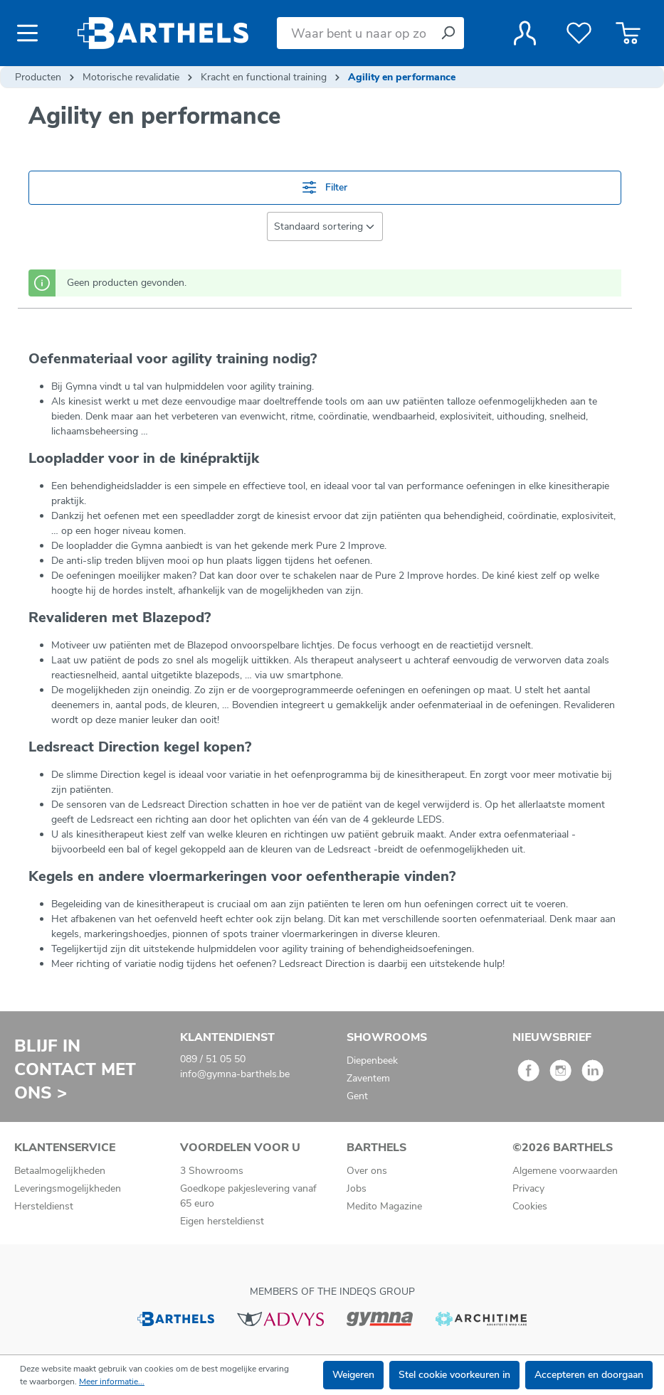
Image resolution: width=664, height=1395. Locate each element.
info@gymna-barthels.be (235, 1074)
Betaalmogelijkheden (59, 1170)
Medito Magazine (384, 1206)
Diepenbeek (372, 1060)
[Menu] (31, 33)
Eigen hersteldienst (222, 1221)
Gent (357, 1096)
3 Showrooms (211, 1170)
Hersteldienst (43, 1206)
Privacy (528, 1188)
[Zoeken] (447, 33)
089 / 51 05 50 (213, 1059)
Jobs (357, 1188)
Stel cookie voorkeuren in (454, 1374)
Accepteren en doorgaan (588, 1374)
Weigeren (353, 1374)
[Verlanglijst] (579, 33)
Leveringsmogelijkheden (67, 1188)
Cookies (529, 1206)
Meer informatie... (111, 1381)
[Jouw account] (525, 33)
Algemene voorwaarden (565, 1170)
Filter (324, 187)
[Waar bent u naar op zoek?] (354, 33)
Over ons (367, 1170)
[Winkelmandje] (628, 33)
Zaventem (368, 1078)
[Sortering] (325, 226)
